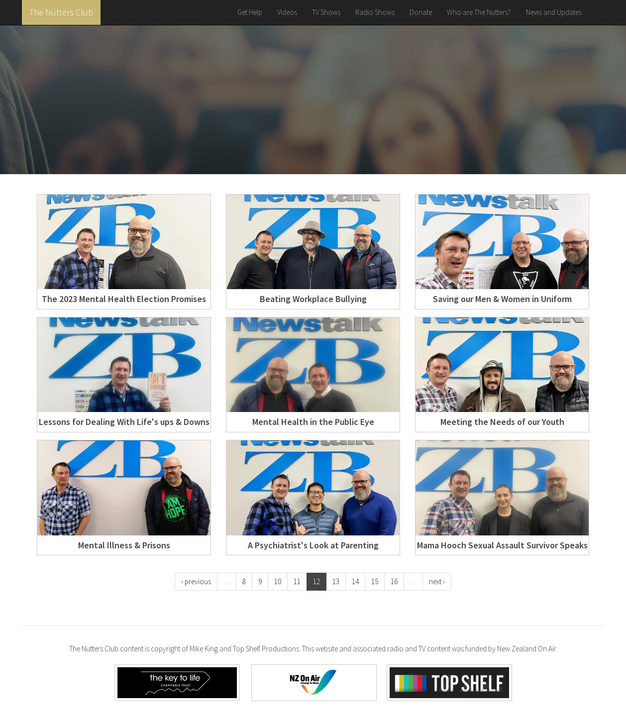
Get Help (249, 12)
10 (277, 581)
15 (374, 581)
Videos (287, 12)
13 (335, 581)
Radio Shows (375, 12)
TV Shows (326, 12)
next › (437, 581)
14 (355, 581)
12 (316, 581)
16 (394, 581)
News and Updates (554, 12)
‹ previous (196, 581)
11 (297, 581)
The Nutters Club (61, 12)
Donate (421, 12)
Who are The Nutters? (479, 12)
